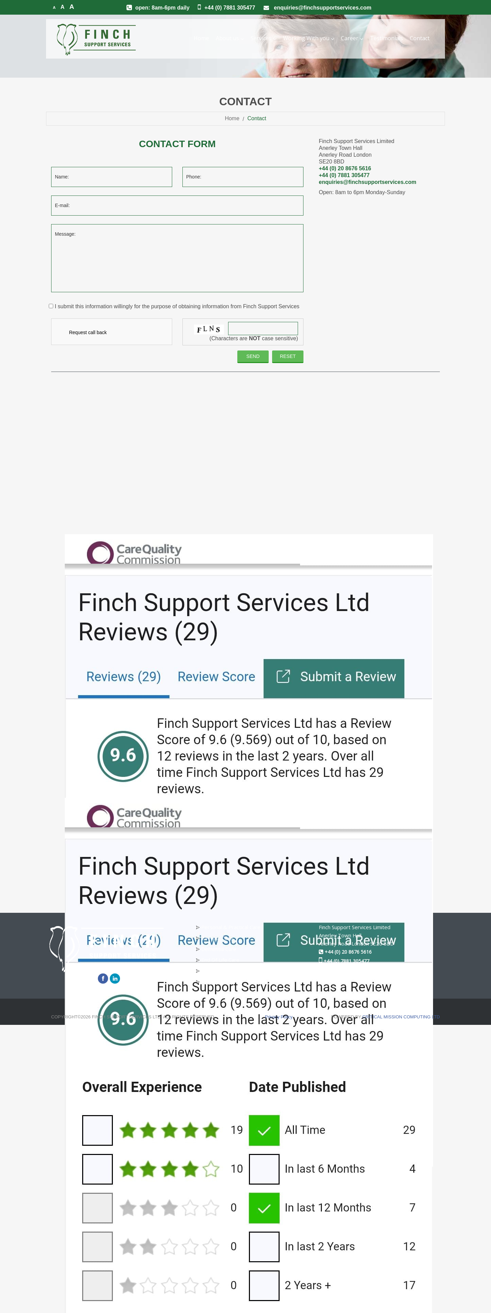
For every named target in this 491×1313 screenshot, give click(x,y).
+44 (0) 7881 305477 (229, 8)
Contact (420, 38)
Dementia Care (218, 948)
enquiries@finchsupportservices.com (322, 8)
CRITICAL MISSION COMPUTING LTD (401, 1016)
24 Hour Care (217, 938)
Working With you (308, 38)
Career (352, 38)
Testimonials (386, 38)
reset (288, 356)
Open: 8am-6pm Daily (162, 8)
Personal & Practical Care (231, 927)
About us (230, 38)
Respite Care (216, 981)
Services (263, 38)
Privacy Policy (279, 1016)
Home (201, 38)
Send (253, 356)
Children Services (221, 970)
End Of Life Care (220, 959)
